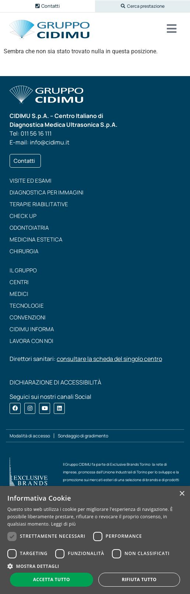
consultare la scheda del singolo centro (109, 359)
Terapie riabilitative (39, 204)
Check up (23, 216)
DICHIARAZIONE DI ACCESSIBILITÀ (55, 382)
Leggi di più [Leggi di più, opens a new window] (63, 524)
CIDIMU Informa (32, 329)
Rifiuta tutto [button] (139, 579)
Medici (19, 294)
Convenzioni (28, 317)
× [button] (181, 494)
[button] (142, 6)
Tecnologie (27, 305)
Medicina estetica (36, 239)
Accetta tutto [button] (51, 579)
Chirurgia (24, 251)
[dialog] (95, 540)
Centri (19, 282)
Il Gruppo (23, 270)
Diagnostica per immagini (47, 192)
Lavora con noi (31, 341)
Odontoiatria (29, 228)
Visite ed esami (31, 181)
